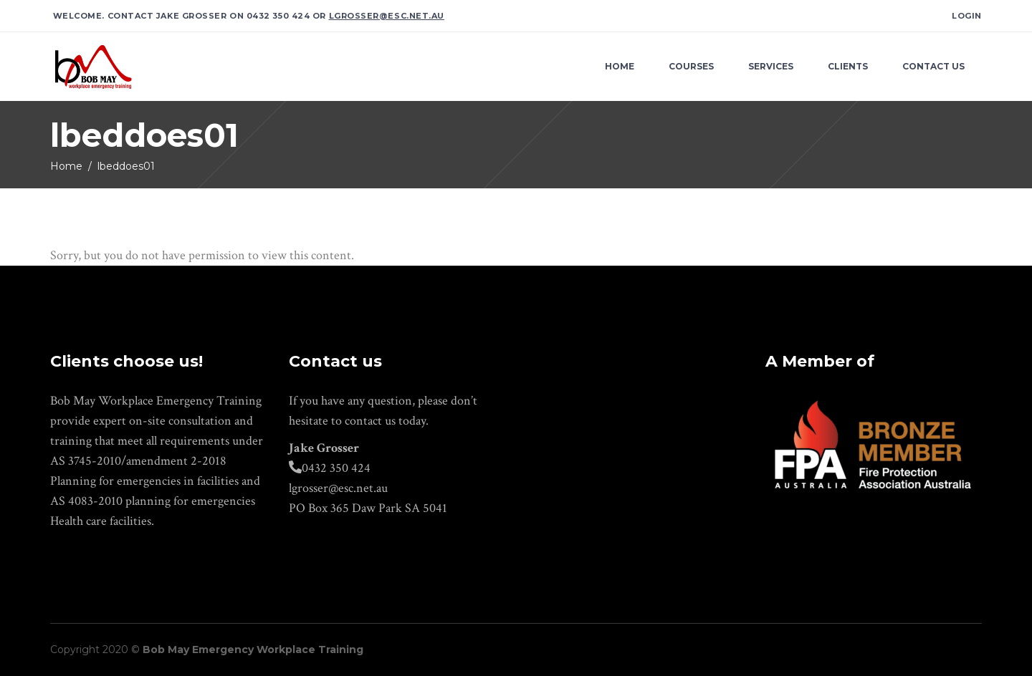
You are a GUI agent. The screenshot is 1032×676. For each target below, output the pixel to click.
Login (967, 16)
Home (66, 166)
